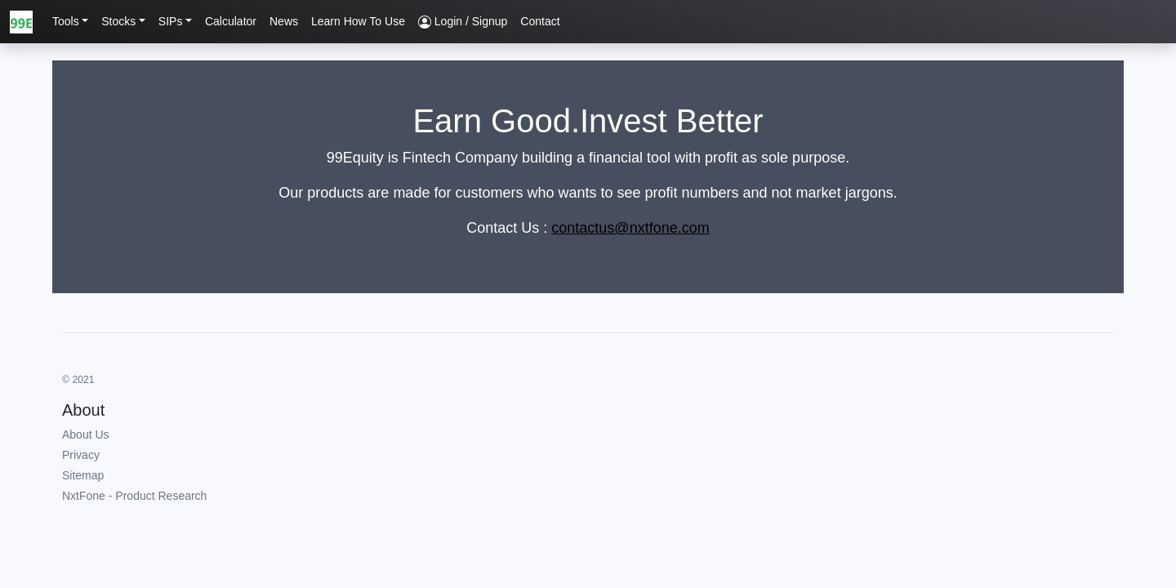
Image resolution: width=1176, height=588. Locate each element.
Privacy (81, 454)
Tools (65, 21)
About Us (85, 434)
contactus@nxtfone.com (630, 228)
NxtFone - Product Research (134, 495)
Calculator (230, 21)
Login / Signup (462, 22)
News (284, 21)
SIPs (170, 21)
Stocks (118, 21)
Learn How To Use (358, 21)
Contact (539, 21)
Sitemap (83, 475)
